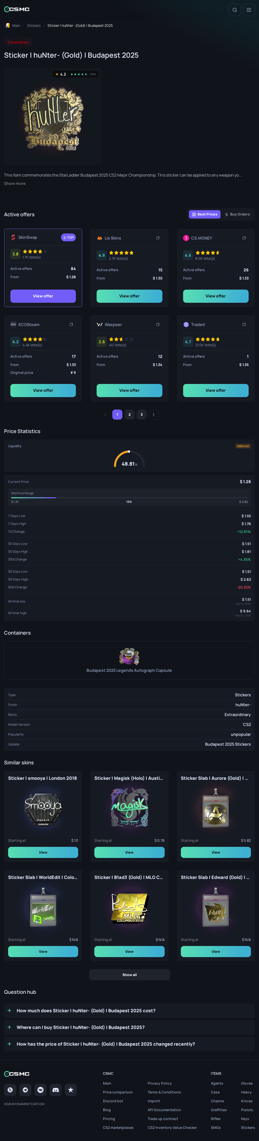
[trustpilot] (71, 1090)
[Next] (154, 415)
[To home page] (12, 25)
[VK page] (40, 1090)
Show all (129, 974)
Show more (15, 183)
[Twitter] (10, 1090)
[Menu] (249, 10)
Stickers (243, 695)
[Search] (235, 10)
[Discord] (56, 1090)
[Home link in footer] (40, 1074)
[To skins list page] (33, 25)
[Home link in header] (16, 9)
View (43, 852)
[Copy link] (157, 238)
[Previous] (105, 415)
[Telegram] (25, 1090)
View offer (43, 296)
